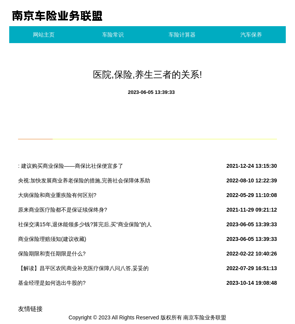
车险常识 (113, 35)
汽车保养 (251, 35)
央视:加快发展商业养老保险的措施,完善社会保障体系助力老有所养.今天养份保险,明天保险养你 (84, 182)
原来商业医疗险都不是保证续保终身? (62, 210)
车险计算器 (182, 35)
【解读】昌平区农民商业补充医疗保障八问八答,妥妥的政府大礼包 (83, 269)
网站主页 (44, 35)
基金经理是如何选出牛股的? (52, 283)
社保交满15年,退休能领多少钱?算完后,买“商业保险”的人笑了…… (85, 225)
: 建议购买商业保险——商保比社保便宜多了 (70, 166)
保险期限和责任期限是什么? (52, 254)
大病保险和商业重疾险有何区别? (57, 195)
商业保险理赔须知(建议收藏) (52, 239)
